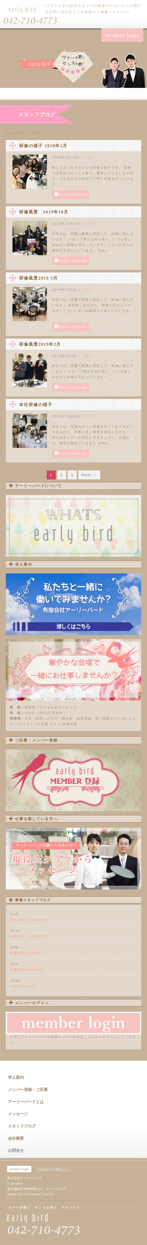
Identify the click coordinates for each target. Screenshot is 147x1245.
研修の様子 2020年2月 (43, 145)
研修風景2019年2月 (40, 344)
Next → (89, 475)
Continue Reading (71, 194)
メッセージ (18, 1114)
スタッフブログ (22, 1126)
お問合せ (16, 1150)
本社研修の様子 (36, 404)
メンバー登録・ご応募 (28, 1089)
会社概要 (16, 1138)
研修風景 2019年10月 (43, 212)
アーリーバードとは (26, 1102)
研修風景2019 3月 (38, 278)
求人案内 (16, 1077)
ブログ (89, 157)
